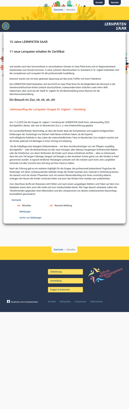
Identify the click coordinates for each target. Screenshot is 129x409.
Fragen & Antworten (60, 386)
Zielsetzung (56, 368)
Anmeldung (55, 377)
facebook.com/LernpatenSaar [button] (22, 399)
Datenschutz (96, 398)
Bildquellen (65, 398)
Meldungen (25, 308)
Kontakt (99, 2)
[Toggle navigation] (5, 26)
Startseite (58, 10)
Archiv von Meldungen (31, 314)
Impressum (80, 398)
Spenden (115, 2)
